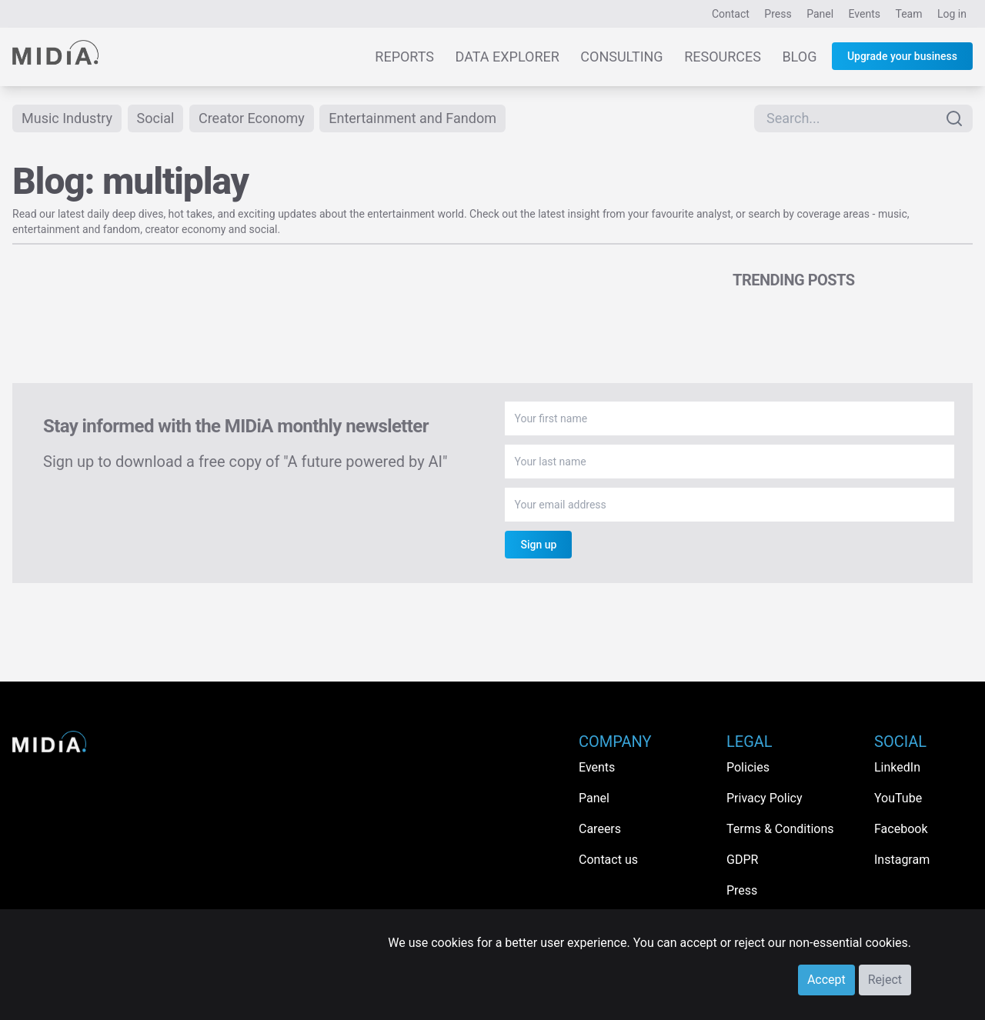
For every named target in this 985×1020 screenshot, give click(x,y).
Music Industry (67, 118)
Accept (826, 979)
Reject (885, 979)
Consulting (621, 56)
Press (777, 14)
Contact (731, 14)
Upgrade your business (902, 56)
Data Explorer (507, 56)
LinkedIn (897, 767)
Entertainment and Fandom (412, 118)
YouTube (898, 798)
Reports (404, 56)
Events (864, 14)
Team (909, 14)
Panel (819, 14)
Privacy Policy (764, 798)
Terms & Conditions (780, 829)
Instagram (902, 859)
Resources (722, 56)
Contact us (608, 859)
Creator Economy (252, 118)
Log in (952, 14)
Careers (600, 829)
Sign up (538, 544)
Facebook (900, 829)
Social (156, 118)
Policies (748, 767)
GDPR (742, 859)
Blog (799, 56)
